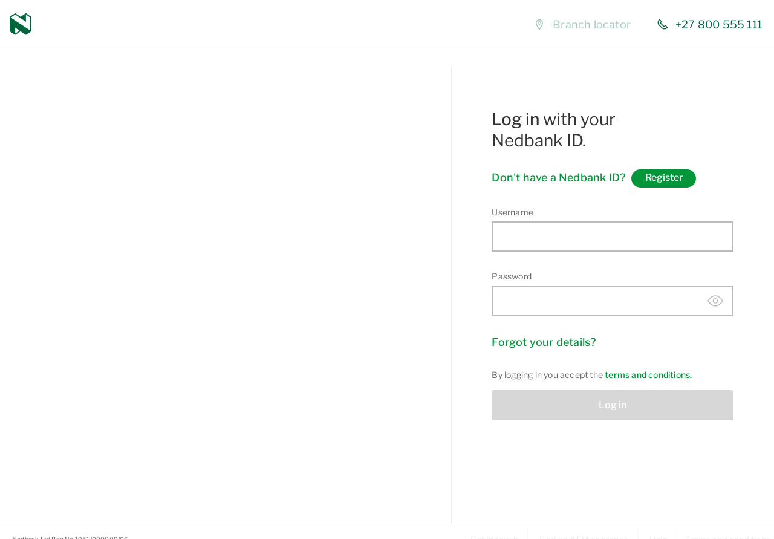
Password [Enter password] (512, 276)
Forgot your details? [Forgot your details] (544, 342)
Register (664, 177)
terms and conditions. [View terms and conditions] (648, 375)
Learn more (126, 470)
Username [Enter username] (512, 212)
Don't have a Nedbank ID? (558, 177)
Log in (612, 405)
